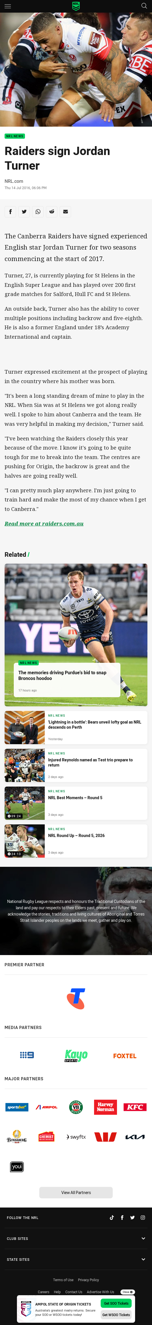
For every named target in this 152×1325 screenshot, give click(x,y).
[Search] (144, 6)
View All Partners (76, 1192)
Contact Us (73, 1291)
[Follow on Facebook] (122, 1217)
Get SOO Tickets (116, 1303)
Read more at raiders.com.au (44, 523)
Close (128, 1292)
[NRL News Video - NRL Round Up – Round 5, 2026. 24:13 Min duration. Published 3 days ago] (76, 841)
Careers (43, 1291)
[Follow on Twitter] (132, 1217)
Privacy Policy (88, 1279)
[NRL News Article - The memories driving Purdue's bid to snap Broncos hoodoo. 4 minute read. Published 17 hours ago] (76, 635)
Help (57, 1291)
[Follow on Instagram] (143, 1217)
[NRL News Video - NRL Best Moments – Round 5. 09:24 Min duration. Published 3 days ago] (76, 803)
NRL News (14, 136)
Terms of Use (63, 1279)
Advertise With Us (100, 1291)
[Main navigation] (8, 6)
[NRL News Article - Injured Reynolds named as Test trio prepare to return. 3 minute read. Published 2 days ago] (76, 765)
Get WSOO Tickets (116, 1314)
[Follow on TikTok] (112, 1217)
